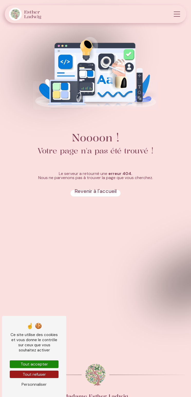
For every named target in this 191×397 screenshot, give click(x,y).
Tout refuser (34, 374)
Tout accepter (34, 364)
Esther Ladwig (25, 14)
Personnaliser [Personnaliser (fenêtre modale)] (34, 384)
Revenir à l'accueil (96, 191)
